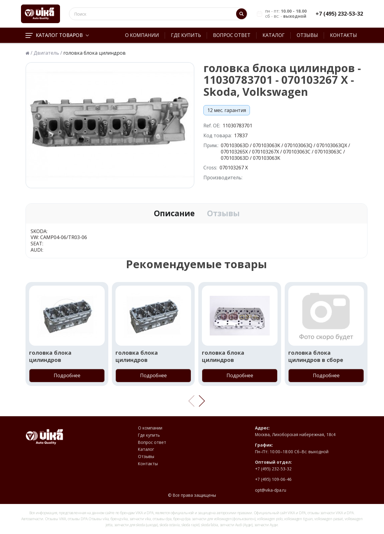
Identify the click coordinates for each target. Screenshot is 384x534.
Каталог (273, 35)
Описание (174, 213)
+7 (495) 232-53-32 (339, 13)
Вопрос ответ (231, 35)
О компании (142, 35)
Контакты (343, 35)
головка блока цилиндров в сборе (315, 356)
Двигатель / (48, 53)
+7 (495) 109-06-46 (273, 479)
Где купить (186, 35)
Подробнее (67, 375)
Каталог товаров (57, 35)
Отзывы (307, 35)
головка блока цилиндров (50, 356)
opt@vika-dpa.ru (270, 490)
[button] (202, 401)
